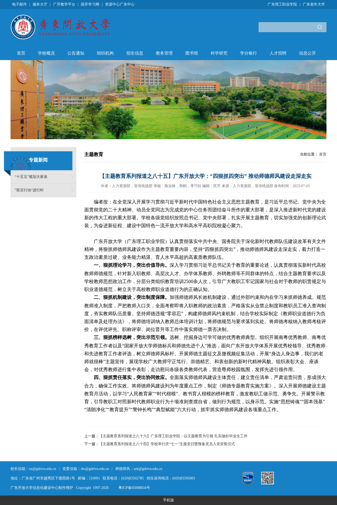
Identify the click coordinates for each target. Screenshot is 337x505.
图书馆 (191, 53)
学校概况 (46, 53)
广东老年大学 (314, 4)
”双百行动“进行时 (29, 190)
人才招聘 (278, 53)
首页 (21, 53)
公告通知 (75, 53)
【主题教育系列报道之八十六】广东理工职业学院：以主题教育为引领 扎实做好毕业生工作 (173, 436)
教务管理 (164, 53)
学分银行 (248, 53)
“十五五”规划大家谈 (31, 177)
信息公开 (307, 53)
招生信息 (134, 53)
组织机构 (105, 53)
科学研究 (219, 53)
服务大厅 (40, 4)
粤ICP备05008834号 (134, 488)
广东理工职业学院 (282, 4)
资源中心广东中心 (120, 4)
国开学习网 (90, 4)
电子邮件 (19, 4)
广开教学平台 (64, 4)
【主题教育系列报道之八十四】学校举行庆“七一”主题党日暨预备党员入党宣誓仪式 (167, 444)
